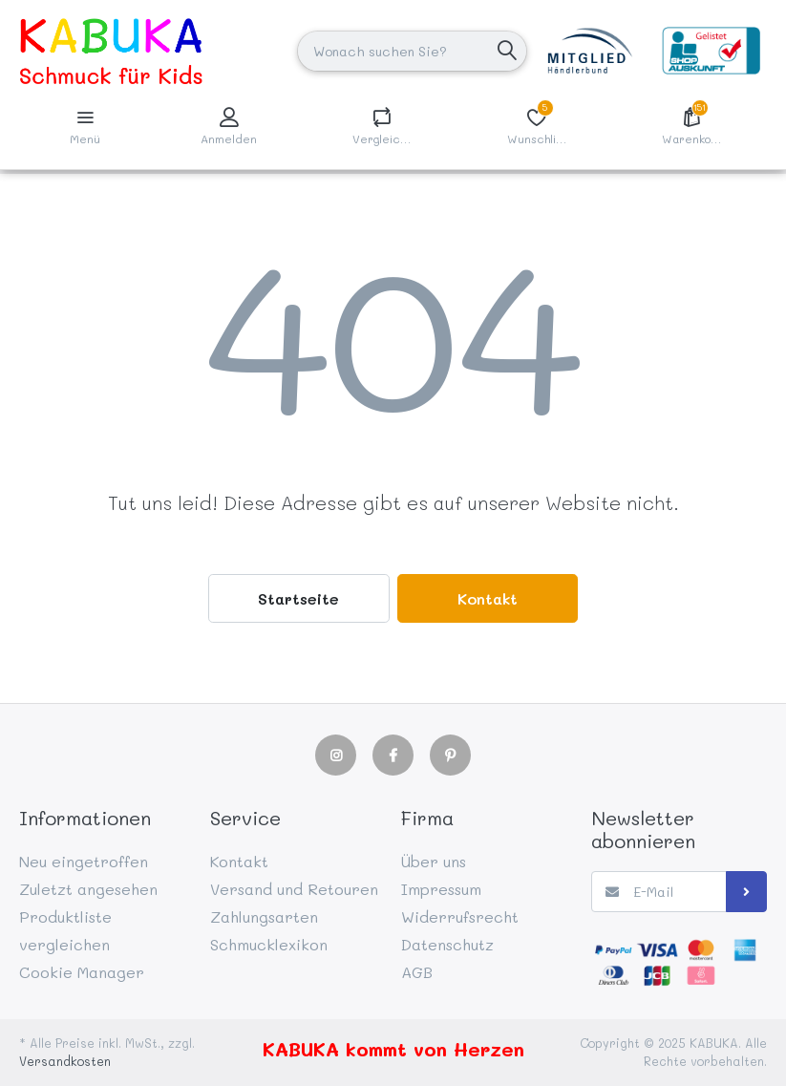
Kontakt (487, 598)
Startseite (298, 598)
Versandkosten (65, 1061)
